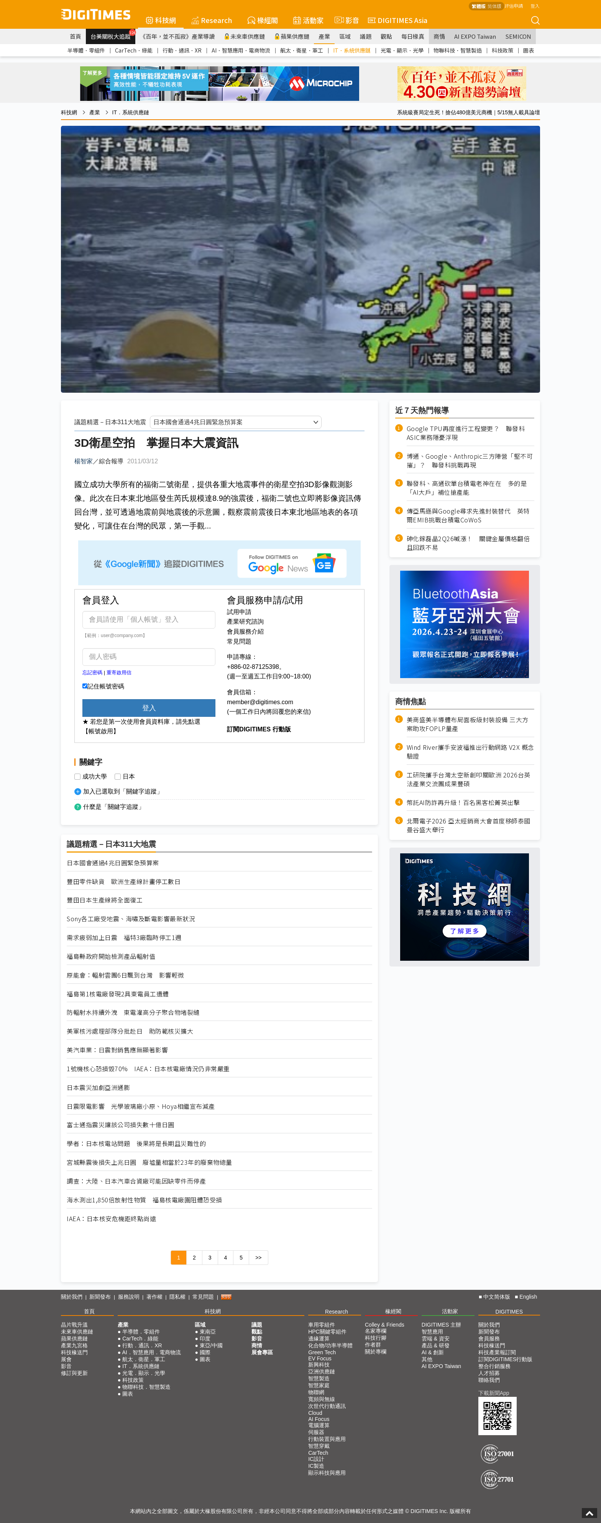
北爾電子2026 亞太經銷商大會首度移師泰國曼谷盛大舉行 (468, 825)
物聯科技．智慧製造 (458, 50)
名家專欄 (375, 1331)
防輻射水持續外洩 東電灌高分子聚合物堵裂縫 (133, 1012)
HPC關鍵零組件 (327, 1332)
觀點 (386, 36)
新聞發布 (100, 1297)
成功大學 (94, 777)
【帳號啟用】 (100, 731)
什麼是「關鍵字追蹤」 (114, 806)
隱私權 (177, 1297)
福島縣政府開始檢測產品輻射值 (111, 956)
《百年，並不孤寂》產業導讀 (177, 36)
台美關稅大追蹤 (112, 34)
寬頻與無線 (321, 1399)
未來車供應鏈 (244, 36)
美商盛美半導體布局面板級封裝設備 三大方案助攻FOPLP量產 (468, 724)
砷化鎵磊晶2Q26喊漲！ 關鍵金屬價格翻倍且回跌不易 (468, 543)
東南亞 (208, 1332)
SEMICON (518, 36)
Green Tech (322, 1352)
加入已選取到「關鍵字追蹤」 (123, 791)
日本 (129, 777)
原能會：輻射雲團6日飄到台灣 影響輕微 (125, 975)
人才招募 (489, 1373)
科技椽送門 (74, 1352)
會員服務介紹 (245, 631)
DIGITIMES (509, 1312)
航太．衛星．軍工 (301, 50)
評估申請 (513, 5)
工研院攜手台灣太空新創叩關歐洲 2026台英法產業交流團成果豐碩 (468, 779)
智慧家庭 (319, 1385)
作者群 (373, 1345)
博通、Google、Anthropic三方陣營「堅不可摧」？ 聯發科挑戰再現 (470, 460)
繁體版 (479, 6)
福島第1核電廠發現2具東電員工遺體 (118, 994)
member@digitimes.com (260, 702)
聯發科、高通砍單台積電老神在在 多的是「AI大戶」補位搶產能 (467, 488)
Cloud (315, 1413)
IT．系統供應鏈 (352, 50)
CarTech (318, 1453)
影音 (346, 20)
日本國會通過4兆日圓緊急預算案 (113, 862)
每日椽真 (412, 36)
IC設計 (316, 1459)
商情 (439, 36)
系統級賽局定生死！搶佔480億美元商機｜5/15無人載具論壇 (468, 112)
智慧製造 (319, 1378)
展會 (66, 1359)
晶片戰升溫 (74, 1325)
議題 (365, 36)
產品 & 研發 (436, 1345)
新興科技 (319, 1365)
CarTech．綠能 (134, 50)
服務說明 (129, 1297)
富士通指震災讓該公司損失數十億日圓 (120, 1124)
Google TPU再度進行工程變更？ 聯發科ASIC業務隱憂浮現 (466, 433)
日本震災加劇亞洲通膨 (98, 1087)
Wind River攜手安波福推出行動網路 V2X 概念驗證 (470, 752)
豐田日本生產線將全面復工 (105, 900)
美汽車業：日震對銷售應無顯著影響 (117, 1050)
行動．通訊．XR (182, 50)
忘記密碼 (92, 672)
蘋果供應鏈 (291, 36)
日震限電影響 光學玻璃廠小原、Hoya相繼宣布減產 (141, 1106)
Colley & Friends (384, 1325)
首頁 (75, 36)
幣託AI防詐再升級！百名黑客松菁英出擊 (463, 802)
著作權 (154, 1297)
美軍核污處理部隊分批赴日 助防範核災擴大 (130, 1031)
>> (258, 1258)
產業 (324, 36)
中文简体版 (496, 1297)
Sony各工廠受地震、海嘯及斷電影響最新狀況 (131, 918)
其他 (427, 1359)
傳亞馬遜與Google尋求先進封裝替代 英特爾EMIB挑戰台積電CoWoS (468, 515)
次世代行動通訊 (327, 1406)
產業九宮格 (74, 1345)
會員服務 (489, 1338)
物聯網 (316, 1392)
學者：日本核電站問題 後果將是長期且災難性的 (136, 1143)
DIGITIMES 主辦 (441, 1325)
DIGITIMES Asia (397, 20)
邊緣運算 (319, 1338)
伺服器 (316, 1432)
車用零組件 (321, 1325)
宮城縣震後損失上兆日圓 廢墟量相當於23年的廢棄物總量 (149, 1162)
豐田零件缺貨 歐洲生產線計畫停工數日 (124, 881)
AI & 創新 (433, 1352)
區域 (345, 36)
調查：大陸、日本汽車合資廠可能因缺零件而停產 (136, 1181)
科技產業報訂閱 (497, 1352)
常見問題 (239, 641)
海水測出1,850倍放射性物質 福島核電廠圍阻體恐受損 (144, 1199)
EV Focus (320, 1358)
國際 (205, 1352)
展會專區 (262, 1352)
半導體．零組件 (86, 50)
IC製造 (316, 1466)
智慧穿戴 (319, 1446)
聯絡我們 (489, 1380)
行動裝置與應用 (327, 1439)
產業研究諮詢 (245, 621)
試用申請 (239, 612)
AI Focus (318, 1419)
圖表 (528, 50)
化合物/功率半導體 (330, 1345)
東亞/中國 (211, 1345)
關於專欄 (375, 1351)
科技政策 (502, 50)
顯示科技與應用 (327, 1473)
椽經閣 (263, 20)
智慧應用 (432, 1332)
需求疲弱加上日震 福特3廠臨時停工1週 (124, 937)
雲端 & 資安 (436, 1338)
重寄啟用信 (119, 672)
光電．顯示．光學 (402, 50)
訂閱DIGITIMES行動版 (505, 1359)
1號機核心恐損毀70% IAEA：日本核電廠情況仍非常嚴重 (148, 1068)
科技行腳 (375, 1338)
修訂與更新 (74, 1373)
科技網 (161, 20)
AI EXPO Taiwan (475, 36)
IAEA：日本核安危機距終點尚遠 (111, 1218)
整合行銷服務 (494, 1366)
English (528, 1297)
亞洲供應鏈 (321, 1371)
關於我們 (71, 1297)
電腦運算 (319, 1425)
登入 (535, 5)
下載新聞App (493, 1393)
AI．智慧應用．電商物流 (241, 50)
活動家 (308, 20)
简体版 (494, 6)
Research (211, 20)
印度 (205, 1338)
